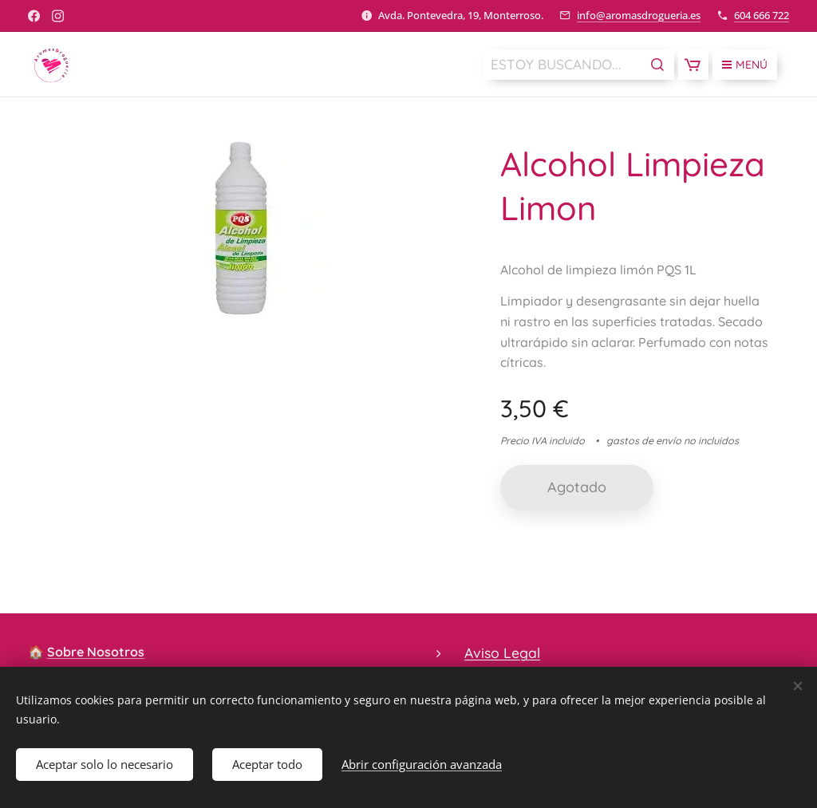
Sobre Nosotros (95, 652)
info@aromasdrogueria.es (639, 15)
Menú (745, 64)
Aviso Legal (502, 652)
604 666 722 (761, 15)
